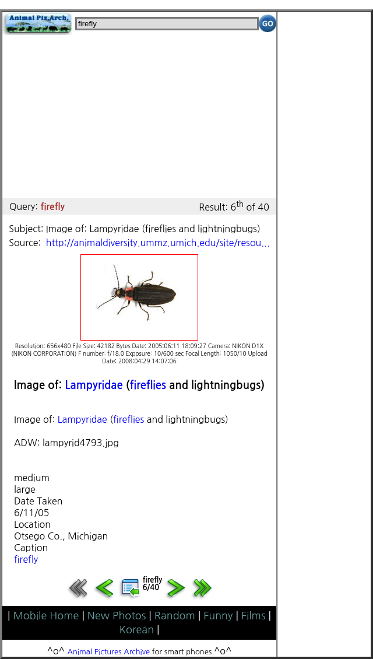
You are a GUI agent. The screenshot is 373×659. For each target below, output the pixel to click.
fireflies (148, 385)
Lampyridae (93, 385)
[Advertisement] (139, 116)
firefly (26, 559)
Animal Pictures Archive (109, 652)
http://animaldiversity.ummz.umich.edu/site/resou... (158, 242)
